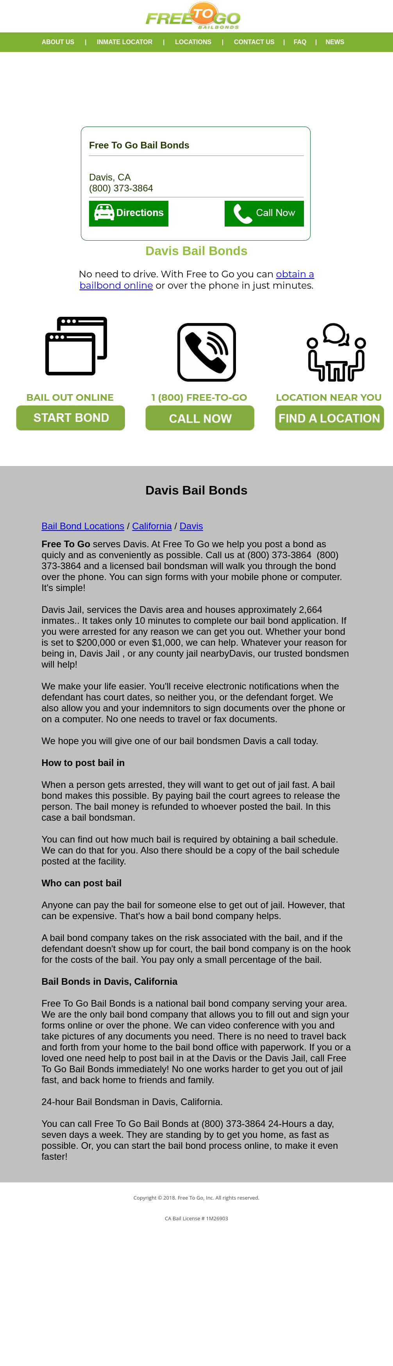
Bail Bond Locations (82, 526)
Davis (191, 526)
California (151, 526)
